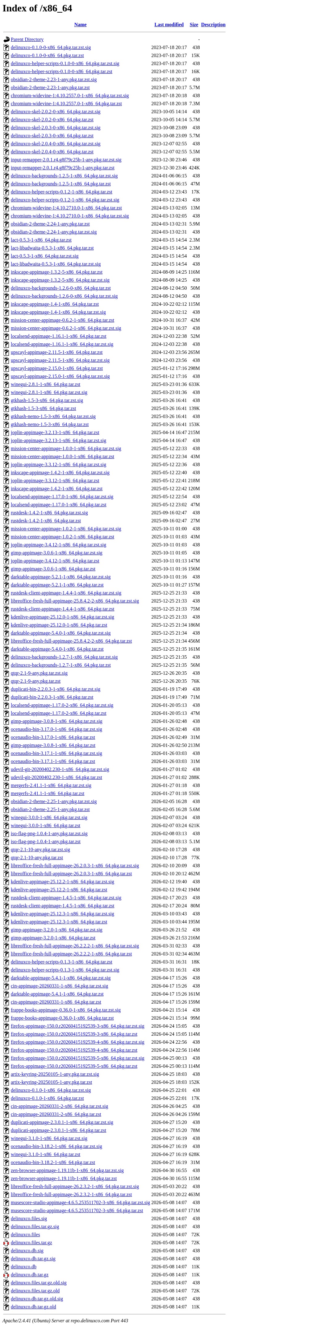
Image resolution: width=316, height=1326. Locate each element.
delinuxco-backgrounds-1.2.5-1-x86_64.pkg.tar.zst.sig (64, 175)
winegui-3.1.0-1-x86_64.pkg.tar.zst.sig (49, 1138)
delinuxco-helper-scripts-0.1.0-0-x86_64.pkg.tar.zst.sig (65, 63)
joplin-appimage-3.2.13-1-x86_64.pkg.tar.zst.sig (58, 440)
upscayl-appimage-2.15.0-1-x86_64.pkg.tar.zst (57, 368)
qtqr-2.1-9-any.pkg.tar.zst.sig (39, 673)
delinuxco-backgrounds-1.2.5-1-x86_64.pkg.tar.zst (61, 183)
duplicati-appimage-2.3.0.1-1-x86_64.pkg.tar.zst (58, 1130)
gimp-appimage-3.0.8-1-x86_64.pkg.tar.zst (53, 745)
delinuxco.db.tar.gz (29, 1274)
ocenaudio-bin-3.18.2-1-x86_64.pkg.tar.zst (53, 1162)
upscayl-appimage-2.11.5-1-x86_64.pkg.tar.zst (57, 352)
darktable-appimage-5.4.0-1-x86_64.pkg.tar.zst (57, 649)
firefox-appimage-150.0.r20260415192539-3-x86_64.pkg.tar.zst (74, 1034)
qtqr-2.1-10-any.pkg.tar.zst (37, 857)
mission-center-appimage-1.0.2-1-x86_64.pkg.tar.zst (62, 536)
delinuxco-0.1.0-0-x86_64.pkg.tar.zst (47, 55)
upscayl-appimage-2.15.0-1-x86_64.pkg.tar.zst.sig (60, 376)
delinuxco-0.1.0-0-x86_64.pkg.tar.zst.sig (51, 47)
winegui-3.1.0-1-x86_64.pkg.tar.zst (45, 1154)
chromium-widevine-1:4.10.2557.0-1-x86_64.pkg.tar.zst (66, 103)
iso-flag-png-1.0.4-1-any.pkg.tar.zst (46, 841)
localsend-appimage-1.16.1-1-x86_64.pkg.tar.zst (58, 336)
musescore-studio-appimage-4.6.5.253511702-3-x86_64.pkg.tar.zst (77, 1210)
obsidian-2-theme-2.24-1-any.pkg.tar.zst (50, 223)
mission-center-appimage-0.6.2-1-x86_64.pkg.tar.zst (62, 320)
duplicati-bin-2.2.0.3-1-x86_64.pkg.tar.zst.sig (55, 689)
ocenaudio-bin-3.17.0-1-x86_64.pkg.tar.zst (53, 737)
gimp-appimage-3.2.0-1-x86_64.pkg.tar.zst (53, 937)
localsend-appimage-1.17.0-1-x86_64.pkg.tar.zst (58, 504)
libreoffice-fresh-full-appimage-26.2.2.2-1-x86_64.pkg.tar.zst (71, 953)
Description (213, 24)
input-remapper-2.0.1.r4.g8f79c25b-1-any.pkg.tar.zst (62, 167)
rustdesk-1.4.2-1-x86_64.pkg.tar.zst (46, 520)
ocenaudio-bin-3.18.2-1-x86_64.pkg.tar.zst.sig (56, 1146)
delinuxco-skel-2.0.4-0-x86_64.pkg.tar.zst (52, 151)
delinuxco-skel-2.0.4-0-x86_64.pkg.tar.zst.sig (56, 143)
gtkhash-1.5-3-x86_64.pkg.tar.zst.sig (47, 400)
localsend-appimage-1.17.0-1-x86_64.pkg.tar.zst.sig (62, 496)
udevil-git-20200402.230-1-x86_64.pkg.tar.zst (56, 777)
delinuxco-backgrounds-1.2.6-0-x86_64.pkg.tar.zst (61, 288)
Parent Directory (27, 39)
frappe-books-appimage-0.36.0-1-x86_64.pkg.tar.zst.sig (66, 1010)
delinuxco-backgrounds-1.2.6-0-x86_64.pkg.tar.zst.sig (64, 296)
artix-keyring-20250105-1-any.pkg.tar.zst (51, 1082)
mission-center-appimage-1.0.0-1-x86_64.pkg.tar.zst (62, 456)
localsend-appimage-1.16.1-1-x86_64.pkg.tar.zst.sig (62, 344)
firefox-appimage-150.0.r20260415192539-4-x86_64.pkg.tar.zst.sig (77, 1042)
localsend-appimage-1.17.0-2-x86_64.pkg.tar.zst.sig (62, 705)
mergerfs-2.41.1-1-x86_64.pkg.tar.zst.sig (51, 785)
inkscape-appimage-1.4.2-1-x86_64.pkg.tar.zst (56, 488)
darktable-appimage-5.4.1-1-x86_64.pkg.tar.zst (57, 994)
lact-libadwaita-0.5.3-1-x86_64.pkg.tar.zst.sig (56, 264)
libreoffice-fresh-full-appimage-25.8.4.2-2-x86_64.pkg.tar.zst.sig (75, 600)
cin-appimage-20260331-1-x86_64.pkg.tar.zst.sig (59, 985)
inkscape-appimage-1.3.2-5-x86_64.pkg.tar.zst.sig (60, 280)
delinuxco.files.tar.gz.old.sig (39, 1282)
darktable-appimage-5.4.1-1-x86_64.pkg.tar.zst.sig (60, 977)
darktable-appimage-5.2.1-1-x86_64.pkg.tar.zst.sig (60, 576)
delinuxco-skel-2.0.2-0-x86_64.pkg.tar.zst (52, 119)
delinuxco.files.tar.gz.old (35, 1290)
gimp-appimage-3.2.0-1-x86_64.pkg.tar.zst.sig (56, 929)
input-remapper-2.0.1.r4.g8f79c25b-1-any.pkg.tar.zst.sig (66, 159)
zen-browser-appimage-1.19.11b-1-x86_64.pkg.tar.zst (64, 1178)
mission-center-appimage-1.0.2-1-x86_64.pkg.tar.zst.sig (66, 528)
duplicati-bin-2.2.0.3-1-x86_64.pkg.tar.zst (52, 697)
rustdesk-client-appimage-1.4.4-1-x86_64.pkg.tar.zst (62, 608)
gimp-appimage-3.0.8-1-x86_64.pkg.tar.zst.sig (56, 721)
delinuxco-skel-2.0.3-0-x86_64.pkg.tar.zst (52, 135)
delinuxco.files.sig (29, 1218)
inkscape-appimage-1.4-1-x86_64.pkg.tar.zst (55, 304)
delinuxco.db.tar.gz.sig (33, 1258)
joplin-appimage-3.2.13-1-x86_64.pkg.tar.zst (55, 432)
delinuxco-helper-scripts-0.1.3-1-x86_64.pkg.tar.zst (61, 961)
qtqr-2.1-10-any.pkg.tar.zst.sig (40, 849)
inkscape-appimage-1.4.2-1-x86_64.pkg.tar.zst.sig (60, 472)
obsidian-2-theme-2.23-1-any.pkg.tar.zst (50, 87)
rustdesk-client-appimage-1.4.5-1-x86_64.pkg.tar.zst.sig (66, 897)
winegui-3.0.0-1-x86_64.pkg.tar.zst (45, 825)
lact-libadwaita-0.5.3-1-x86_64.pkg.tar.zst (52, 248)
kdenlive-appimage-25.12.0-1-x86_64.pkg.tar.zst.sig (62, 616)
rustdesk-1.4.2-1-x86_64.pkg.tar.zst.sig (49, 512)
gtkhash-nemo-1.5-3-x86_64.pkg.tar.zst (50, 424)
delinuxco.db (23, 1266)
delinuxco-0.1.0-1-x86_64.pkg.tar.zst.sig (51, 1090)
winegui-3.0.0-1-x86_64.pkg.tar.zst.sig (49, 817)
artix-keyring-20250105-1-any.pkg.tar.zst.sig (55, 1074)
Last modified (169, 24)
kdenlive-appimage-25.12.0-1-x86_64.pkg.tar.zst (59, 625)
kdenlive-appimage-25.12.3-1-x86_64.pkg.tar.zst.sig (62, 913)
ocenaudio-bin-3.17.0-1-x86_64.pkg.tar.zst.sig (56, 729)
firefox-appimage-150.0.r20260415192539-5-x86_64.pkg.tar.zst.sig (77, 1058)
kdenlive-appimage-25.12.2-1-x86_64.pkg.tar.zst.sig (62, 881)
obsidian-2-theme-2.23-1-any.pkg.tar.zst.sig (54, 79)
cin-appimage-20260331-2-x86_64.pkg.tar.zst (56, 1114)
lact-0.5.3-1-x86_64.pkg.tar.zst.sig (45, 256)
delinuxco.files (25, 1234)
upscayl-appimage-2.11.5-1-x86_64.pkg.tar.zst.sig (60, 360)
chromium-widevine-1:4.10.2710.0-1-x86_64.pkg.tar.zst (66, 207)
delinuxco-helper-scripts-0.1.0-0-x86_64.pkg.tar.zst (61, 71)
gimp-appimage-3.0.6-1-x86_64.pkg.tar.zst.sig (56, 552)
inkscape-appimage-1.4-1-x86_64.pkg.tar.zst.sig (58, 312)
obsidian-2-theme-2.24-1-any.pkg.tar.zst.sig (54, 231)
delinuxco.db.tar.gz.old (33, 1306)
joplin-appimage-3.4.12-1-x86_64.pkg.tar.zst (55, 560)
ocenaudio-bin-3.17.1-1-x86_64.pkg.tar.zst (53, 761)
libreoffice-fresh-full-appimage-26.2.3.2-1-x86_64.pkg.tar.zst (71, 1194)
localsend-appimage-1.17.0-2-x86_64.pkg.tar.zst (58, 713)
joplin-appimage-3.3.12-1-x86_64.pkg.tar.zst (55, 480)
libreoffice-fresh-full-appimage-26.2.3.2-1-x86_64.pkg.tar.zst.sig (75, 1186)
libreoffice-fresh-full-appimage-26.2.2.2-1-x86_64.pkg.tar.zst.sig (75, 945)
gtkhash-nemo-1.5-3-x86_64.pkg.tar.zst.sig (53, 416)
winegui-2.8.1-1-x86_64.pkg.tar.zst (45, 384)
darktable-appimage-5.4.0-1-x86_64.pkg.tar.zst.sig (60, 633)
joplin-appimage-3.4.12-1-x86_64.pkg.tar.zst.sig (58, 544)
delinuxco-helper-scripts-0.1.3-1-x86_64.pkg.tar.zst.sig (65, 969)
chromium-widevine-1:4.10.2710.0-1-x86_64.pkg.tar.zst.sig (70, 215)
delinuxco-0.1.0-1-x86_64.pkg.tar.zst (47, 1098)
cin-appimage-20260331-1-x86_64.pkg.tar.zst (56, 1002)
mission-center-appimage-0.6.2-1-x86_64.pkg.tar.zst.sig (66, 328)
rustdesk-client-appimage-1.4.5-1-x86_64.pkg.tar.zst (62, 905)
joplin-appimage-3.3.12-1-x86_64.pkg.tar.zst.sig (58, 464)
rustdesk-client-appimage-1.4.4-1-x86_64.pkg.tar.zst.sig (66, 592)
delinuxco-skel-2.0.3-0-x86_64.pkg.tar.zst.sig (56, 127)
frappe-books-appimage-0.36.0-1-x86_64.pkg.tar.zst (62, 1018)
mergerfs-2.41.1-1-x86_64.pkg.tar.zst (47, 793)
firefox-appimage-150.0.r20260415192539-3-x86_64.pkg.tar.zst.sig (77, 1026)
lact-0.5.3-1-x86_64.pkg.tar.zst (41, 239)
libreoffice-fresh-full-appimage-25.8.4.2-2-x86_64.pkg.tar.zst (71, 641)
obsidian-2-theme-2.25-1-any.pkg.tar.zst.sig (54, 801)
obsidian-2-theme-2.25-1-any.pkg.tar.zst (50, 809)
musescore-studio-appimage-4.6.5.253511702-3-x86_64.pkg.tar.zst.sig (80, 1202)
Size (194, 24)
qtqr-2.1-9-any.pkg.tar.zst (35, 681)
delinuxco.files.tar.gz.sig (35, 1226)
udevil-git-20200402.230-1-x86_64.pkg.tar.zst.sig (60, 769)
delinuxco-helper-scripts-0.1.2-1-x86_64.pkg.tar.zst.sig (65, 199)
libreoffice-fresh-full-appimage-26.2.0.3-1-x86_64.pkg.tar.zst (71, 873)
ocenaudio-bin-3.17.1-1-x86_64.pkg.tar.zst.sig (56, 753)
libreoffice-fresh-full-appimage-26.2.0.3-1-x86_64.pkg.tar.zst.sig (75, 865)
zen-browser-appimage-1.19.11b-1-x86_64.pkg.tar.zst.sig (67, 1170)
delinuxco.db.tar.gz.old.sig (37, 1298)
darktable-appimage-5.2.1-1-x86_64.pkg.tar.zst (57, 584)
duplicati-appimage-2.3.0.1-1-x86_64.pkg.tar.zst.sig (62, 1122)
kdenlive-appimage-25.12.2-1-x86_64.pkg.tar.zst (59, 889)
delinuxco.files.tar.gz (31, 1242)
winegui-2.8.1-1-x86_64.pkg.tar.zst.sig (49, 392)
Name (80, 24)
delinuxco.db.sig (27, 1250)
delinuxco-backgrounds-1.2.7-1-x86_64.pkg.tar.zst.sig (64, 657)
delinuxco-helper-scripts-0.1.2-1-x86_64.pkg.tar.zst (61, 191)
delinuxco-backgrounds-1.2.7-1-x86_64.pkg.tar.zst (61, 665)
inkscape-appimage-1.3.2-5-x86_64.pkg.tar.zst (56, 272)
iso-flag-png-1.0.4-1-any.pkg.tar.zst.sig (49, 833)
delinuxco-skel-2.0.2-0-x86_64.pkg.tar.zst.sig (56, 111)
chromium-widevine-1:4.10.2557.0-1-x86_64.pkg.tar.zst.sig (70, 95)
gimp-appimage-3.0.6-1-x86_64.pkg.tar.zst (53, 568)
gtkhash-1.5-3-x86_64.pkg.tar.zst (43, 408)
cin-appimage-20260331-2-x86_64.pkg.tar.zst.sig (59, 1106)
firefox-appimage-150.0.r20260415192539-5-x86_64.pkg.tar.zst (74, 1066)
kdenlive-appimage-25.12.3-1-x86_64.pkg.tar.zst (59, 921)
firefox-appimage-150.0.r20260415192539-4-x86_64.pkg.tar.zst (74, 1050)
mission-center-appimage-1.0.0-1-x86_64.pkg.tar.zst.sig (66, 448)
